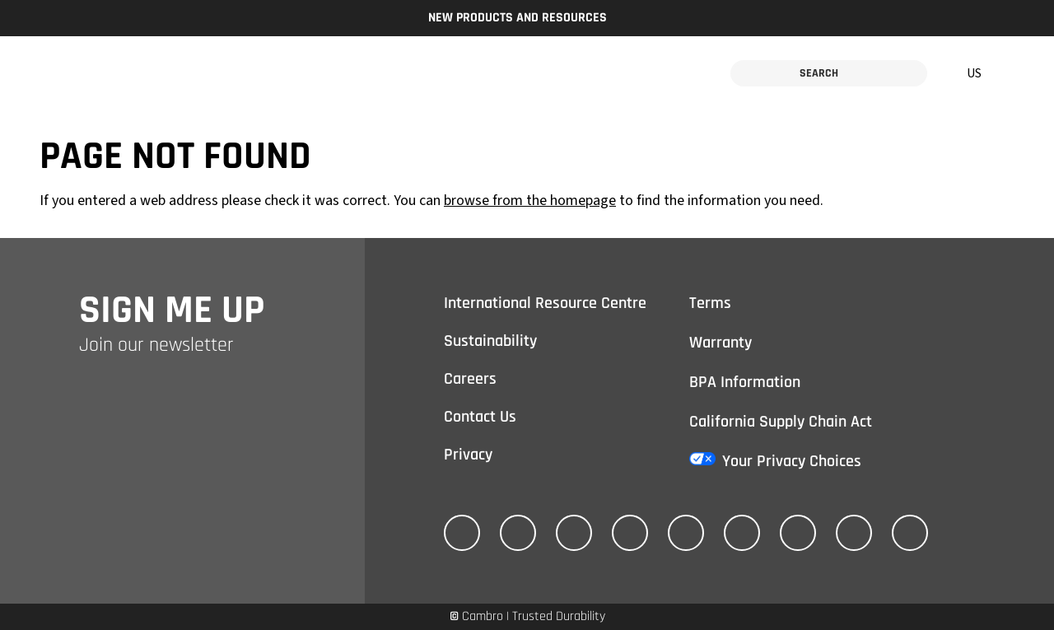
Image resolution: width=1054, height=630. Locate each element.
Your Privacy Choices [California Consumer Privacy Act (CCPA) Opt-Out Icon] (791, 461)
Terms (710, 303)
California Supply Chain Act (780, 421)
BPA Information (744, 382)
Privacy (468, 454)
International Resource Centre (545, 303)
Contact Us (480, 416)
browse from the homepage (530, 200)
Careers (470, 379)
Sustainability (490, 341)
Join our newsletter (156, 345)
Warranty (720, 342)
